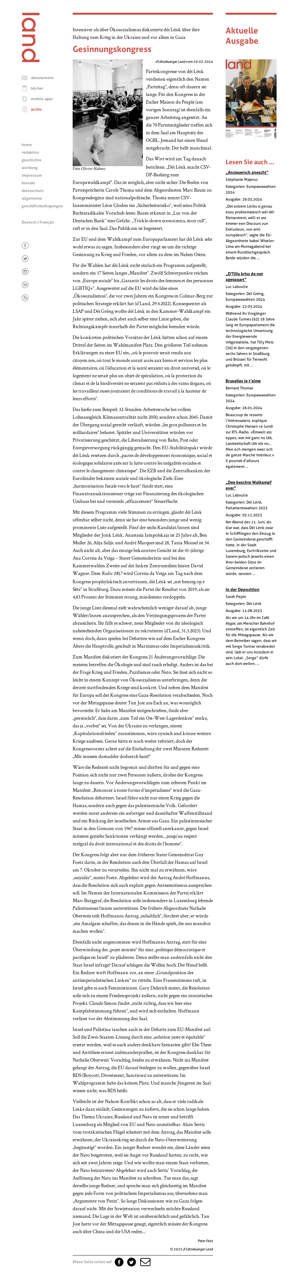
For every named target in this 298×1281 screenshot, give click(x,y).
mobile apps (42, 99)
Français (47, 222)
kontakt (28, 183)
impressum (32, 175)
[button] (144, 1262)
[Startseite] (31, 60)
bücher (37, 88)
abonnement (42, 78)
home (27, 145)
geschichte (31, 160)
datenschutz (33, 190)
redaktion (30, 152)
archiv (36, 109)
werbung (30, 168)
